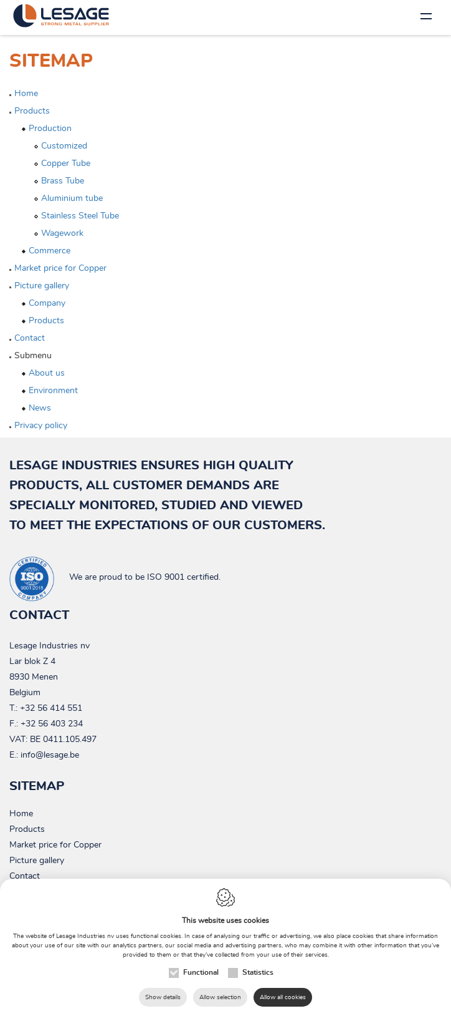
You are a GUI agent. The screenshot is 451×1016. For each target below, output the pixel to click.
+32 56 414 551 (51, 708)
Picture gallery (41, 285)
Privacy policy (40, 425)
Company (47, 303)
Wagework (62, 233)
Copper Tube (65, 163)
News (40, 408)
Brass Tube (62, 181)
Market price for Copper (60, 268)
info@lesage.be (50, 755)
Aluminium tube (72, 198)
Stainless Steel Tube (80, 216)
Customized (64, 146)
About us (47, 373)
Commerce (49, 251)
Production (50, 128)
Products (32, 111)
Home (26, 93)
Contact (29, 338)
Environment (53, 390)
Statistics (257, 972)
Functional (201, 972)
